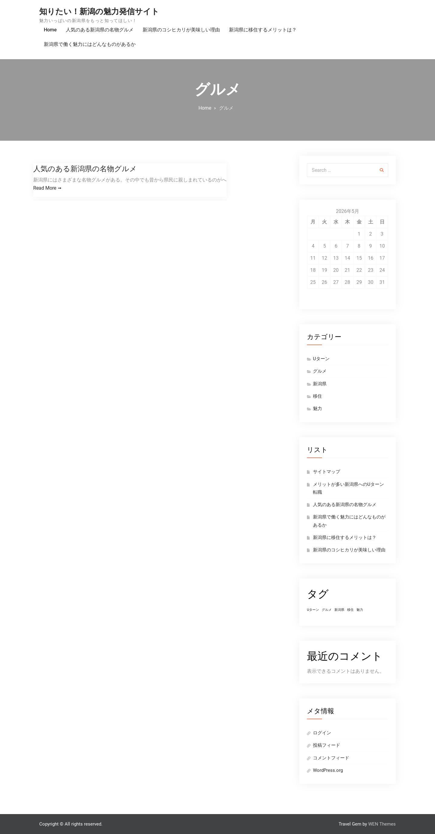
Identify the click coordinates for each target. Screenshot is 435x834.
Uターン (321, 358)
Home (50, 30)
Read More (44, 188)
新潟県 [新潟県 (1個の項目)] (339, 610)
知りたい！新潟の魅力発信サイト (99, 11)
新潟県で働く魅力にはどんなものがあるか (90, 44)
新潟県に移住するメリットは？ (263, 30)
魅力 (317, 408)
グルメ (320, 371)
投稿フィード (326, 745)
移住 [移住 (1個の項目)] (350, 610)
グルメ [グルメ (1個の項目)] (327, 610)
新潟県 (320, 384)
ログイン (322, 733)
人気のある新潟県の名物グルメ (100, 30)
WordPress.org (328, 770)
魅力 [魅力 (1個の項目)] (359, 610)
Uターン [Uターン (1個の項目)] (313, 610)
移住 (317, 396)
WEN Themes (382, 824)
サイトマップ (326, 471)
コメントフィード (331, 758)
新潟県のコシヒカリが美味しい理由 (181, 30)
